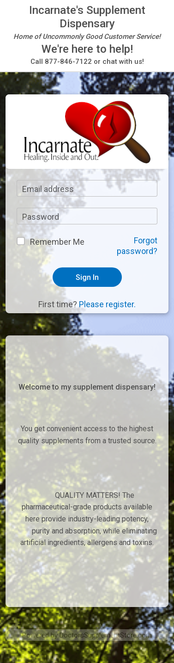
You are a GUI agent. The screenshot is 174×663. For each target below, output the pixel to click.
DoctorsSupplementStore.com (106, 635)
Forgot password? (137, 245)
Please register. (107, 304)
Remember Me (57, 242)
